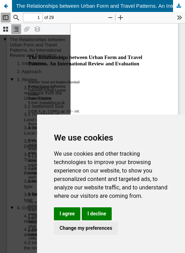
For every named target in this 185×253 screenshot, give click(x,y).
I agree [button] (67, 213)
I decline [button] (96, 213)
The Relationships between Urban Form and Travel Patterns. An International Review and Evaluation (100, 6)
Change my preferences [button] (86, 228)
